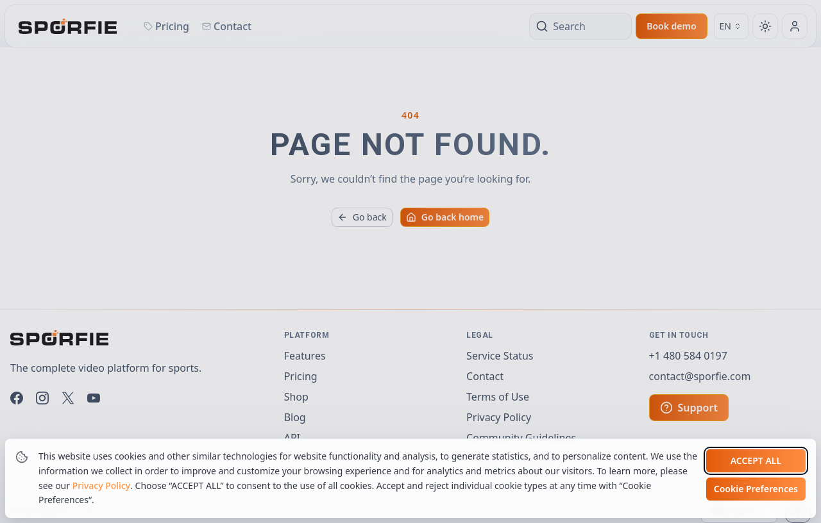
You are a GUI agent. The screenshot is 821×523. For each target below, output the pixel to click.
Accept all (756, 460)
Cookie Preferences (756, 489)
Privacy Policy (101, 485)
